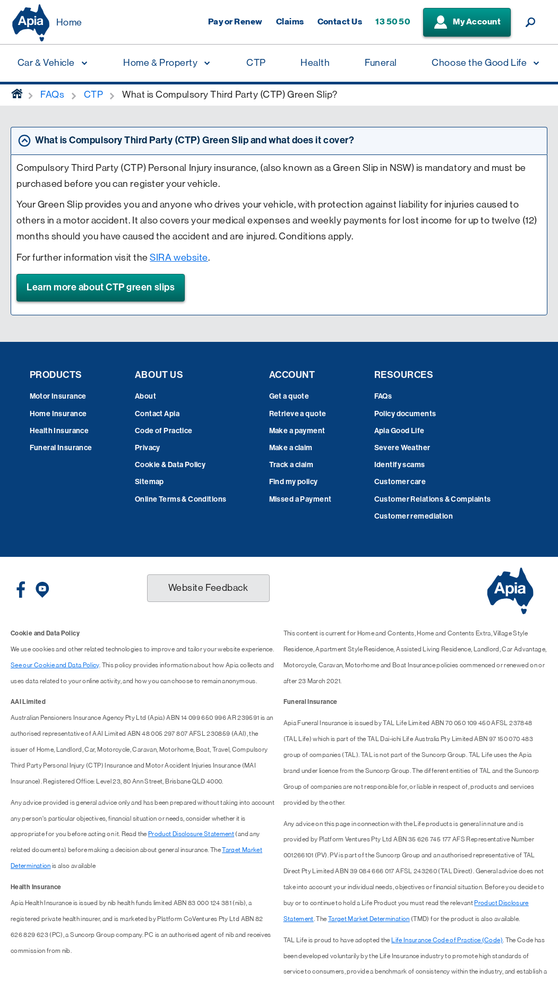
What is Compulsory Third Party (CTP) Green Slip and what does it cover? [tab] (194, 140)
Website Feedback (208, 587)
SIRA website (179, 257)
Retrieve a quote (298, 413)
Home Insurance (58, 413)
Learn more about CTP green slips (101, 287)
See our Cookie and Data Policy (55, 665)
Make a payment (297, 430)
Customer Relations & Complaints (432, 499)
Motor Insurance (58, 396)
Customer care (400, 481)
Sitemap (149, 481)
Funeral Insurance (61, 447)
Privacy (147, 447)
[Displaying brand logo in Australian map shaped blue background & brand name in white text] (31, 23)
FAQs (383, 396)
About (145, 396)
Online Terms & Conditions (181, 499)
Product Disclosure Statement (191, 834)
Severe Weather (402, 447)
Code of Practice (164, 430)
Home (69, 22)
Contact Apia (157, 413)
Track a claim (291, 464)
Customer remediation (413, 516)
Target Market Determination (369, 919)
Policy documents (405, 413)
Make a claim (291, 447)
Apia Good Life (399, 430)
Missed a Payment (300, 499)
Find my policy (293, 481)
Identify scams (399, 464)
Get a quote (289, 396)
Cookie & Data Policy (170, 464)
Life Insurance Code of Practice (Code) (447, 940)
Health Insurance (59, 430)
